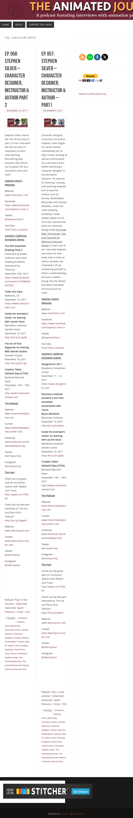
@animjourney (13, 455)
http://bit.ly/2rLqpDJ (16, 337)
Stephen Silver (11, 657)
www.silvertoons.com (16, 195)
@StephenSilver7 (14, 219)
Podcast (20, 641)
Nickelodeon (10, 641)
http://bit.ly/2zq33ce (52, 425)
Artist (7, 625)
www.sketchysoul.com (17, 530)
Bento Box (15, 625)
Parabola (66, 814)
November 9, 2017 (53, 110)
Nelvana (25, 637)
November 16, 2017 (17, 110)
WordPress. (79, 814)
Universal (9, 669)
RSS (28, 611)
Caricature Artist (12, 629)
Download (21, 603)
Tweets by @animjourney (92, 93)
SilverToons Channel (16, 229)
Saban (11, 645)
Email (20, 611)
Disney (17, 637)
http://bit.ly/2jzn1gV (16, 363)
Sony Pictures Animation (16, 653)
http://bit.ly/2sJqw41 (16, 520)
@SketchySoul (12, 554)
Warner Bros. (21, 669)
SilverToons (19, 649)
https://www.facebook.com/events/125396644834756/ (17, 281)
